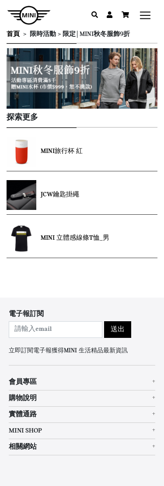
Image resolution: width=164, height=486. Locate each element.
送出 (118, 329)
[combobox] (55, 329)
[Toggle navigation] (145, 15)
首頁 (13, 34)
